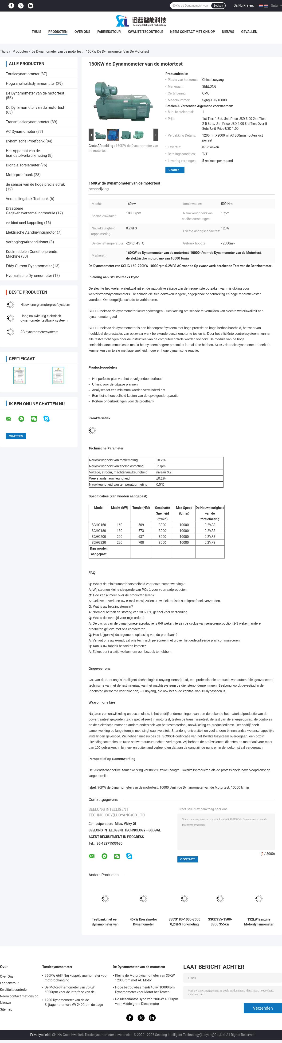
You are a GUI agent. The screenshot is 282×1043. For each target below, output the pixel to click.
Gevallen (249, 32)
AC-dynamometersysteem (39, 332)
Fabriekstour (109, 32)
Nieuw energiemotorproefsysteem (45, 305)
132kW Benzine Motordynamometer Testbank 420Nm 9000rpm (259, 921)
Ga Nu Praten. (244, 5)
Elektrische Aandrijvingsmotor (31, 232)
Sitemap (6, 1009)
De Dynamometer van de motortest (56, 51)
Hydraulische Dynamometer (29, 275)
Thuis (36, 32)
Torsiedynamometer (22, 74)
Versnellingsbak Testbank (27, 199)
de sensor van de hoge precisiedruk (35, 184)
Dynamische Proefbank (25, 141)
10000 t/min (240, 787)
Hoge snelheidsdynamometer (30, 83)
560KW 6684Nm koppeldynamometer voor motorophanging (76, 978)
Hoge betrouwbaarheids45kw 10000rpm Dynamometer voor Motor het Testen (145, 989)
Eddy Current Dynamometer (29, 266)
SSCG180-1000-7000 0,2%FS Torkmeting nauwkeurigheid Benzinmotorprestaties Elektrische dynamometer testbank (184, 921)
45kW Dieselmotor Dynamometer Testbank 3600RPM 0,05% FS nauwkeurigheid (143, 921)
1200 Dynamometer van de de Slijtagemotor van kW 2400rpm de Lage (74, 1002)
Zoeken (218, 5)
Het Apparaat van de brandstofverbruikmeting (26, 153)
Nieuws (228, 32)
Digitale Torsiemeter (22, 165)
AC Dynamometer (20, 131)
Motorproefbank (19, 175)
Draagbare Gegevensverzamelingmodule (30, 210)
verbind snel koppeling (24, 222)
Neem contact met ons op (192, 32)
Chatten (173, 170)
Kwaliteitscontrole (145, 32)
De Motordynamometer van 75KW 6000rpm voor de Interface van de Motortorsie (70, 990)
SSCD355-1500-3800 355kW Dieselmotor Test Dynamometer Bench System (220, 921)
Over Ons (82, 32)
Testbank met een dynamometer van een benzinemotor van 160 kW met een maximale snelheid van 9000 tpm (105, 921)
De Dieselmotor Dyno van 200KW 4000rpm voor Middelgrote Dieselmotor (146, 1001)
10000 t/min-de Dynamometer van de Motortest (194, 787)
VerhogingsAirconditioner (27, 242)
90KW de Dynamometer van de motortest (128, 787)
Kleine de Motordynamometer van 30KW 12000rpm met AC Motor (145, 978)
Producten (57, 32)
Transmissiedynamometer (28, 122)
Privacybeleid (40, 1035)
